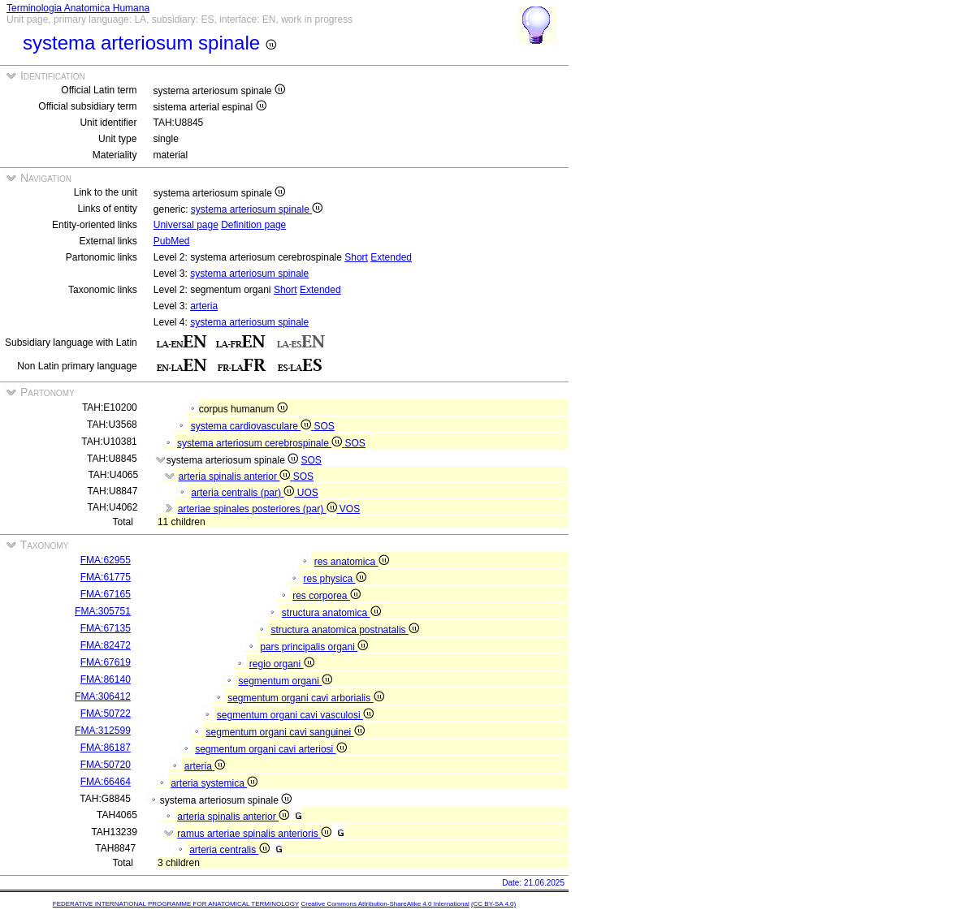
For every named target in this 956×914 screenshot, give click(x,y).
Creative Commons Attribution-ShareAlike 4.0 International (385, 904)
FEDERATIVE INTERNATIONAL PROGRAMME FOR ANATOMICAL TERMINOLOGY (176, 904)
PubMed (172, 241)
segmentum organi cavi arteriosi (270, 749)
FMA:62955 (105, 560)
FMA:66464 (105, 781)
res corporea (326, 595)
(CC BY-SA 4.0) (493, 904)
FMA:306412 (103, 696)
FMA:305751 (103, 611)
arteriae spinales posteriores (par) (259, 509)
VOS (350, 509)
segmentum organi (285, 681)
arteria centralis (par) (243, 492)
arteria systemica (214, 783)
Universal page (186, 225)
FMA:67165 (105, 594)
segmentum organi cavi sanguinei (284, 732)
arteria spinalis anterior (236, 476)
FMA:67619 (105, 662)
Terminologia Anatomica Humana (77, 8)
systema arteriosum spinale (256, 209)
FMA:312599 (103, 730)
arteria (204, 306)
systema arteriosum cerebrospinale (260, 443)
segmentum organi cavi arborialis (305, 698)
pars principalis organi (314, 647)
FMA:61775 (105, 577)
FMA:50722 (105, 713)
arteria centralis (229, 850)
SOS (324, 426)
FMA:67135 (105, 628)
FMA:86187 (105, 747)
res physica (334, 578)
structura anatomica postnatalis (344, 630)
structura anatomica (331, 613)
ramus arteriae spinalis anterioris (254, 833)
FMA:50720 (105, 764)
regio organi (281, 664)
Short (356, 257)
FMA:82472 (105, 645)
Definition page (253, 225)
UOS (307, 492)
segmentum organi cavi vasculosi (295, 715)
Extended (391, 257)
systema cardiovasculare (252, 426)
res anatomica (351, 561)
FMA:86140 (105, 679)
